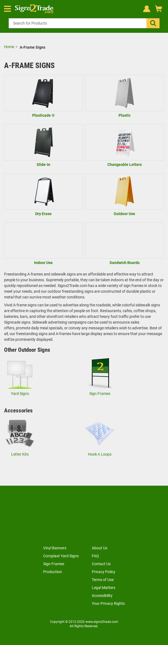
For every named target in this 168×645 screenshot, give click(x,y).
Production (52, 572)
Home (9, 47)
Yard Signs (20, 393)
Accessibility (102, 595)
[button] (153, 23)
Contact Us (101, 564)
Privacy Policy (103, 572)
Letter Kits (20, 454)
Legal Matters (103, 587)
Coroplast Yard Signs (61, 556)
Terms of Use (103, 579)
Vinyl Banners (54, 548)
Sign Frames (99, 393)
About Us (99, 548)
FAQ (95, 556)
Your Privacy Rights (108, 603)
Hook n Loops (99, 454)
